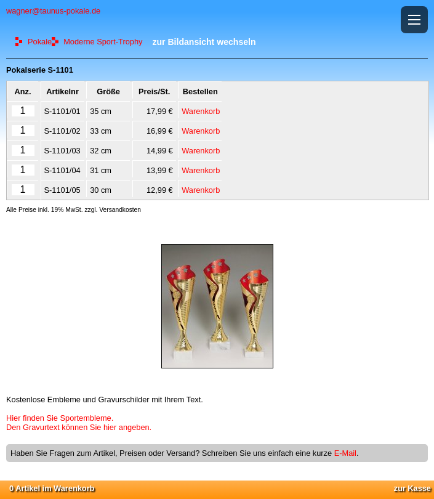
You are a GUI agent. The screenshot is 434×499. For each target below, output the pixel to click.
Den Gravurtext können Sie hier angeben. (78, 427)
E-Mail (345, 453)
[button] (414, 19)
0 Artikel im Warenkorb (51, 488)
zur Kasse (412, 488)
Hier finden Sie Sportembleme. (59, 418)
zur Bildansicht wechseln (203, 42)
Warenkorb (201, 111)
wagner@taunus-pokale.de (53, 10)
